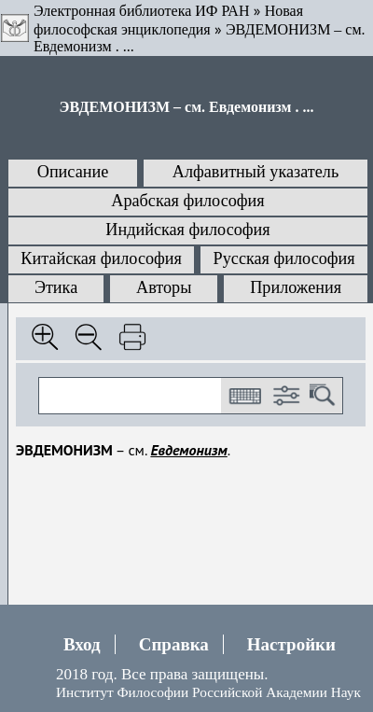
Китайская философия (101, 258)
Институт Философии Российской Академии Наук (208, 692)
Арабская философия (187, 200)
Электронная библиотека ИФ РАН (141, 11)
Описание (73, 171)
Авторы (163, 287)
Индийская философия (187, 229)
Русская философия (284, 258)
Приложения (295, 287)
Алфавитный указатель (255, 171)
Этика (56, 287)
